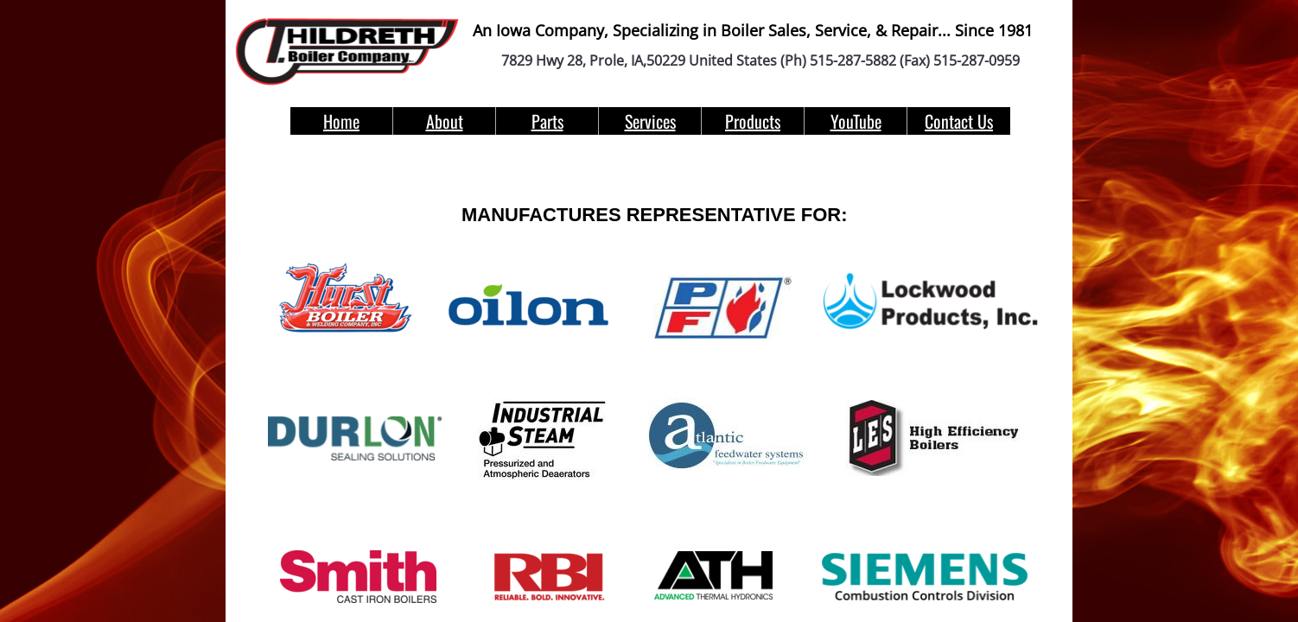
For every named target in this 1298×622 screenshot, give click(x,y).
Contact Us (959, 121)
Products (752, 121)
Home (341, 121)
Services (650, 121)
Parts (547, 121)
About (444, 121)
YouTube (855, 121)
